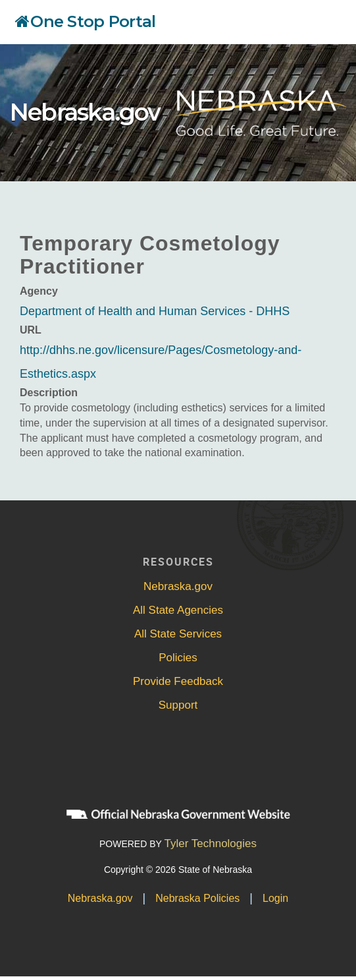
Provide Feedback (178, 681)
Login (275, 898)
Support (178, 705)
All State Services (178, 634)
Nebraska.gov (85, 112)
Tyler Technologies (211, 843)
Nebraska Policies (197, 898)
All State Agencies (178, 610)
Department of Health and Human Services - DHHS (155, 311)
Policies (178, 657)
